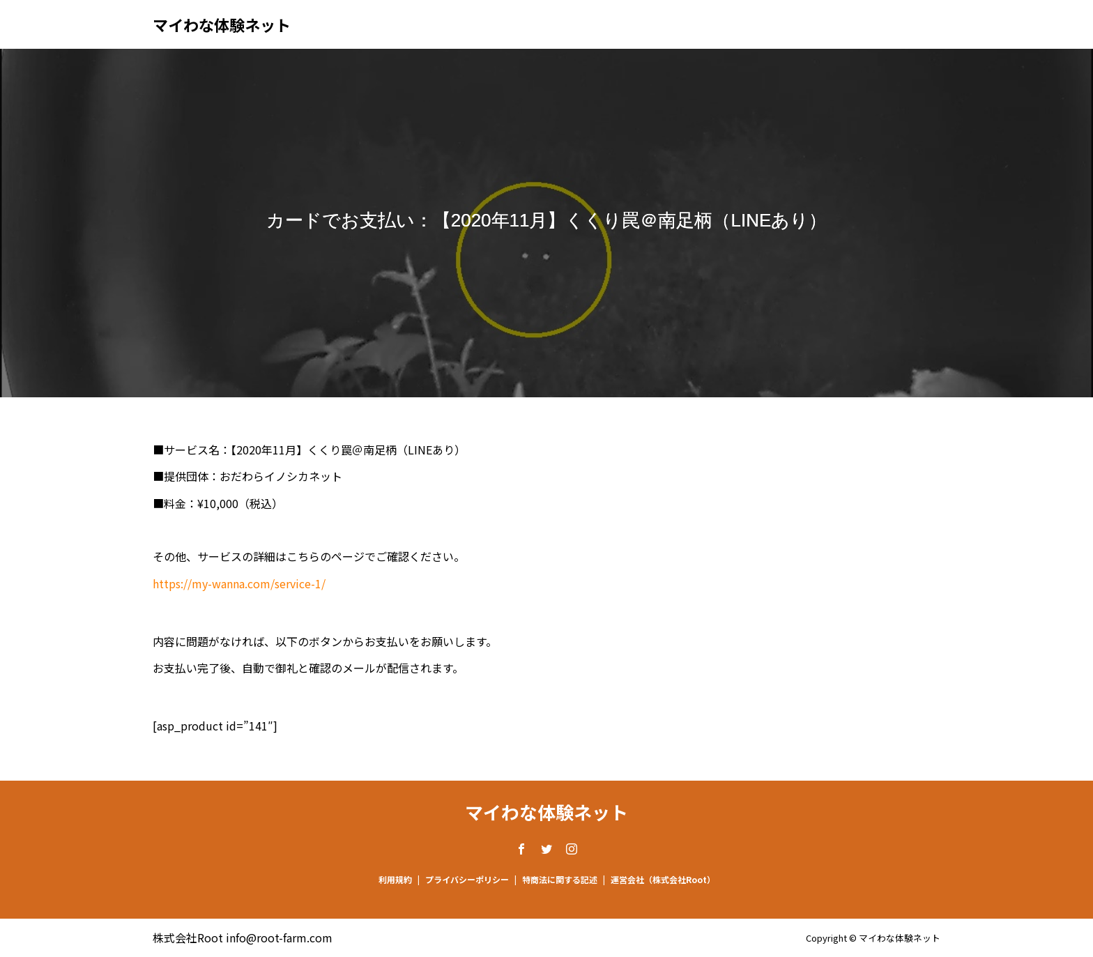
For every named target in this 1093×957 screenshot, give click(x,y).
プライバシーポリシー (467, 879)
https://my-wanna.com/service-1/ (239, 583)
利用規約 (395, 879)
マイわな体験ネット (222, 24)
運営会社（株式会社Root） (663, 879)
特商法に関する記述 (559, 879)
